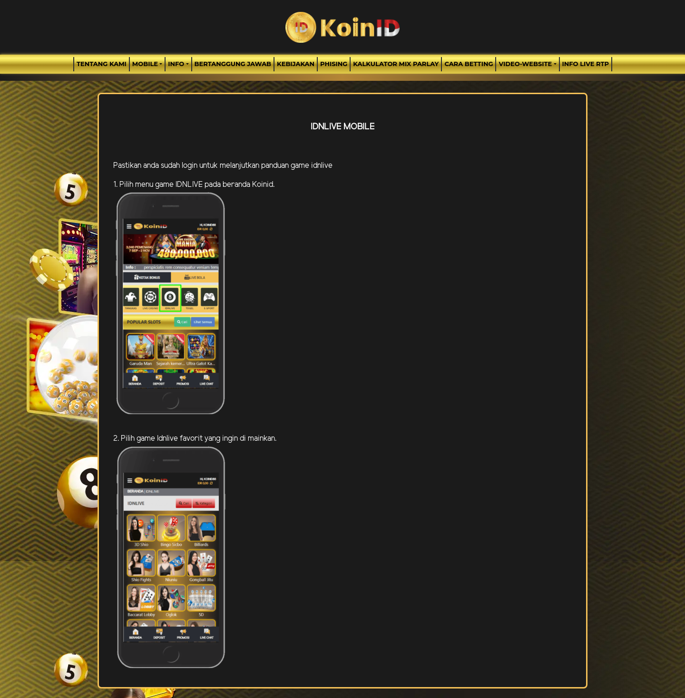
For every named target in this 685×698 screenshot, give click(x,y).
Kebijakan (295, 64)
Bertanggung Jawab (233, 64)
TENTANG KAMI (102, 64)
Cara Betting (468, 64)
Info (176, 64)
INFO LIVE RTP (585, 64)
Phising (333, 64)
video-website (525, 64)
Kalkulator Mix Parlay (396, 64)
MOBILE (145, 64)
